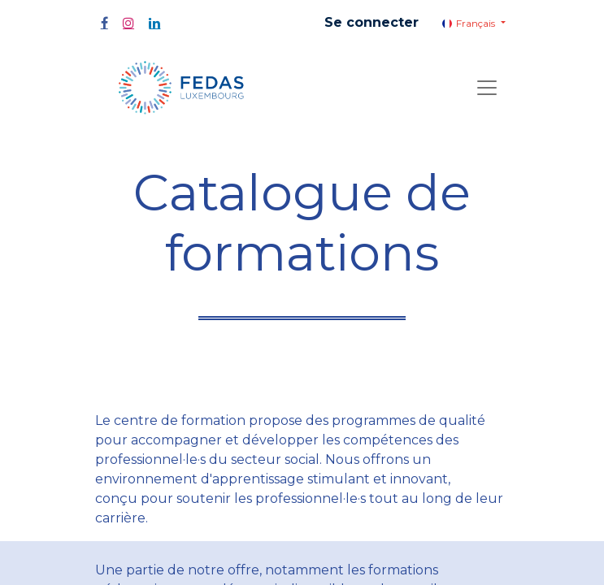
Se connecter (371, 22)
